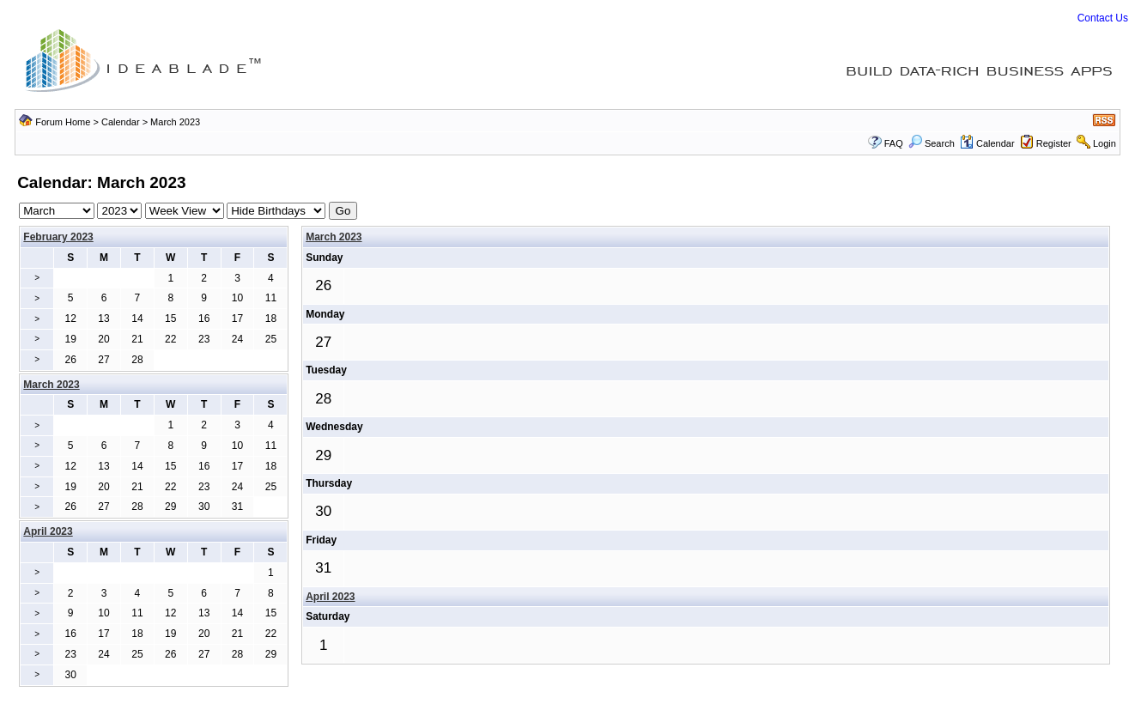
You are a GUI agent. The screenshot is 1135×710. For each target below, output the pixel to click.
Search (931, 143)
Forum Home (62, 122)
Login (1104, 143)
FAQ (893, 143)
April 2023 (330, 597)
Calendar (120, 122)
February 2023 (58, 237)
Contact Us (1102, 18)
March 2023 (333, 237)
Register (1053, 143)
